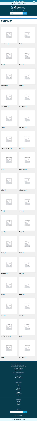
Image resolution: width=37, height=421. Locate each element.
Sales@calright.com (19, 377)
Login (12, 3)
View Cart (15, 3)
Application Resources (18, 393)
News (18, 385)
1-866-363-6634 (21, 1)
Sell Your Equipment (18, 389)
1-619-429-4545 (19, 375)
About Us (18, 388)
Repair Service (11, 17)
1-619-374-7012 (19, 376)
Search (25, 13)
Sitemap (18, 401)
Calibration (18, 17)
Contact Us (18, 395)
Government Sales (25, 17)
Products (18, 384)
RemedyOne (21, 415)
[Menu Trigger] (34, 2)
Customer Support (18, 387)
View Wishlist (20, 3)
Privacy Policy (18, 403)
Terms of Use (18, 404)
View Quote (24, 3)
